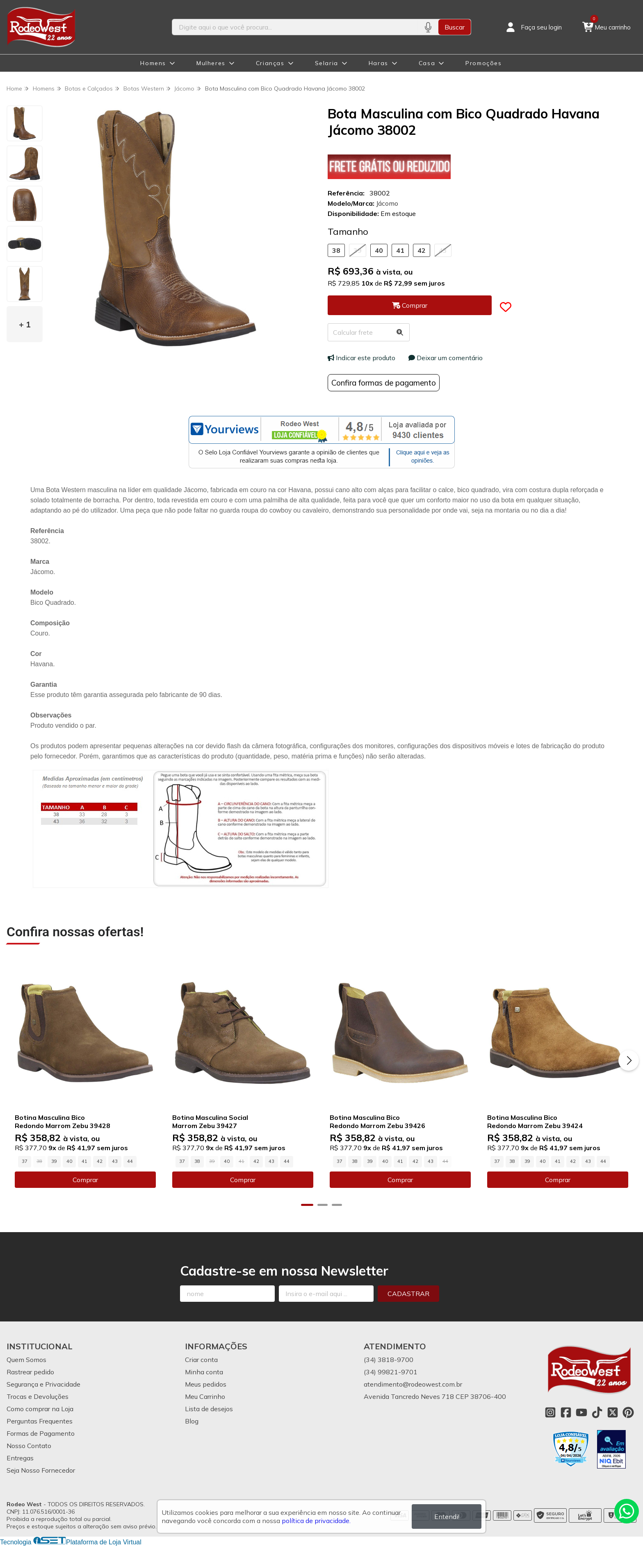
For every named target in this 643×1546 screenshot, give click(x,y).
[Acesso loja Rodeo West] (533, 27)
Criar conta (201, 1359)
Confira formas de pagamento (383, 383)
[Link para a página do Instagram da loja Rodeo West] (550, 1412)
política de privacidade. (316, 1520)
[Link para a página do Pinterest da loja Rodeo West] (628, 1412)
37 (24, 1161)
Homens (153, 63)
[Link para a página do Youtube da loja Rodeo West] (581, 1412)
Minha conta (204, 1372)
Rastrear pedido (30, 1372)
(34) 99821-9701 (390, 1372)
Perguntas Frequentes (40, 1421)
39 (357, 250)
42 (421, 250)
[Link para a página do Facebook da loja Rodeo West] (566, 1412)
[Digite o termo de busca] (294, 27)
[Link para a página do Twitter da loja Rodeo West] (612, 1412)
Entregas (20, 1458)
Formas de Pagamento (41, 1433)
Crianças (270, 63)
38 (336, 250)
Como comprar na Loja (40, 1409)
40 (379, 250)
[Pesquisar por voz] (427, 27)
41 (400, 250)
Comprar (85, 1180)
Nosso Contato (29, 1446)
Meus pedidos (205, 1384)
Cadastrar (408, 1293)
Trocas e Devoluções (37, 1396)
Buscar (455, 27)
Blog (191, 1421)
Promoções (483, 63)
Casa (427, 63)
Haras (378, 63)
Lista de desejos (209, 1409)
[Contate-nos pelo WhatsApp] (626, 1511)
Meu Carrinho (205, 1396)
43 (443, 250)
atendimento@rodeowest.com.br (413, 1384)
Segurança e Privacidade (43, 1384)
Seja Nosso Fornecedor (41, 1470)
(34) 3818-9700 (388, 1359)
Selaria (326, 63)
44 (130, 1161)
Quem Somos (26, 1359)
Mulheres (211, 63)
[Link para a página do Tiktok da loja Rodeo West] (597, 1412)
